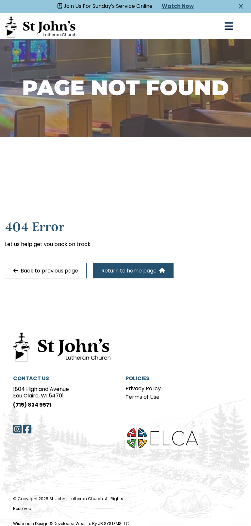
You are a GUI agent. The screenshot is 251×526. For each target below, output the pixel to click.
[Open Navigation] (229, 26)
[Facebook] (27, 429)
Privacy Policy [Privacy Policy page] (143, 389)
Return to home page (133, 271)
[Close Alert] (241, 6)
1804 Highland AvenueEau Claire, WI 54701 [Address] (41, 393)
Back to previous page (45, 271)
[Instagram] (17, 429)
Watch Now (178, 6)
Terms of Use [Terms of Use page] (142, 397)
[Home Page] (59, 346)
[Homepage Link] (41, 26)
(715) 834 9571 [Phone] (32, 405)
